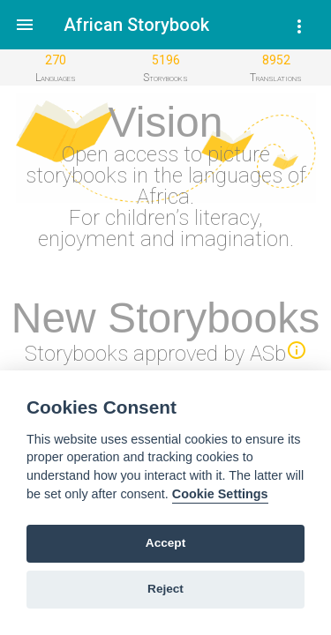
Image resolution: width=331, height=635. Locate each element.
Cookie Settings (220, 494)
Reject (165, 588)
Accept (165, 542)
